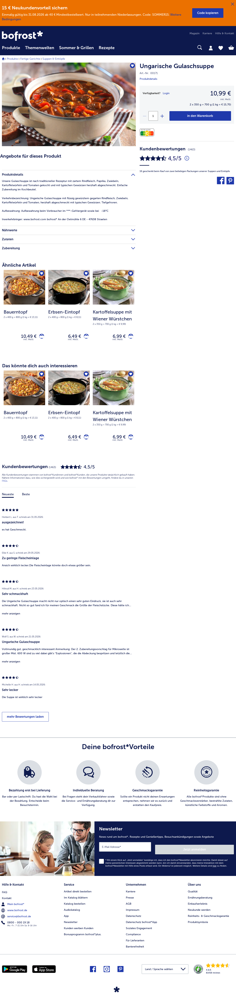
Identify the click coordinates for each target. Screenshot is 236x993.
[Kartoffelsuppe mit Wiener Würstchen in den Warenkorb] (129, 337)
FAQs (4, 484)
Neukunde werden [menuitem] (199, 909)
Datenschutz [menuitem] (133, 915)
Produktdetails (148, 79)
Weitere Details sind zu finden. (210, 866)
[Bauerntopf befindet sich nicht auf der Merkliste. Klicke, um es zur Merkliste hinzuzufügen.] (41, 274)
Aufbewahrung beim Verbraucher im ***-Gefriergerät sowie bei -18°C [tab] (55, 211)
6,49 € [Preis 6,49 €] (72, 337)
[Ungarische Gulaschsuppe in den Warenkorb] (200, 116)
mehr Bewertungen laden (25, 720)
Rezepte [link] (107, 48)
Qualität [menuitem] (193, 891)
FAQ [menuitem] (4, 891)
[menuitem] (11, 49)
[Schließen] (232, 4)
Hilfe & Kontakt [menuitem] (224, 33)
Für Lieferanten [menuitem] (135, 940)
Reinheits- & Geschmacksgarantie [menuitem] (208, 915)
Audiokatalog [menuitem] (72, 909)
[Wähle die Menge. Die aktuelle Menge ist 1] (153, 116)
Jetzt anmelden (217, 850)
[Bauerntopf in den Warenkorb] (40, 337)
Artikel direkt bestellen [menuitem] (77, 891)
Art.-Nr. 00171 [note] (149, 73)
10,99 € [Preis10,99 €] (220, 93)
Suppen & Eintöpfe (53, 58)
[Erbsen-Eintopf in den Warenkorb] (85, 337)
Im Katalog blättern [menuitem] (76, 897)
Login (166, 93)
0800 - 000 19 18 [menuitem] (16, 921)
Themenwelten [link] (39, 48)
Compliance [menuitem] (133, 933)
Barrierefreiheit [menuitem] (135, 946)
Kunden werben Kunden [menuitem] (78, 927)
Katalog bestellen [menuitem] (74, 903)
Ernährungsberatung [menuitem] (200, 897)
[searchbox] (122, 48)
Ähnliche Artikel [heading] (19, 265)
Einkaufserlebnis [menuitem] (197, 903)
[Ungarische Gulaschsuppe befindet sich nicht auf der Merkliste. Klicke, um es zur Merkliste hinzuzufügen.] (131, 67)
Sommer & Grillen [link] (76, 48)
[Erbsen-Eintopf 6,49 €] (69, 312)
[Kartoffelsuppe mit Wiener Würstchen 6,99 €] (113, 312)
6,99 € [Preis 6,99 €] (116, 337)
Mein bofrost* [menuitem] (13, 903)
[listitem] (29, 787)
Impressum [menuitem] (132, 909)
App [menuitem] (66, 915)
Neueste (8, 497)
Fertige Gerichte (30, 58)
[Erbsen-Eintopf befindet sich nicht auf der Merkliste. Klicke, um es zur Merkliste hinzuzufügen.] (86, 274)
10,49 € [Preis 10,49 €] (26, 337)
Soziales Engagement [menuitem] (139, 927)
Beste (26, 497)
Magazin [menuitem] (194, 33)
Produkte (12, 58)
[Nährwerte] (148, 132)
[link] (37, 36)
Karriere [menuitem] (207, 33)
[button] (207, 13)
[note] (24, 314)
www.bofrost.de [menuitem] (14, 909)
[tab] (210, 48)
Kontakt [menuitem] (6, 897)
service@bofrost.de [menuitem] (16, 915)
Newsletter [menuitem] (70, 921)
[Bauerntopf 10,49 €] (24, 312)
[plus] (162, 116)
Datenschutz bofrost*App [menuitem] (141, 921)
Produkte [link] (11, 48)
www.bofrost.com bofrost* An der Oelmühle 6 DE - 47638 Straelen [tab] (54, 219)
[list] (118, 787)
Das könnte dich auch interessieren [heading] (39, 367)
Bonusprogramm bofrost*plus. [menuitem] (82, 933)
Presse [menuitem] (130, 897)
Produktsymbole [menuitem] (198, 921)
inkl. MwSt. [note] (28, 341)
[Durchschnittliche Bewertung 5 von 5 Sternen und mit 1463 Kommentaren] (187, 158)
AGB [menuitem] (128, 903)
